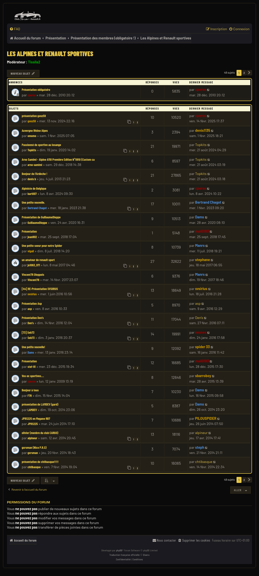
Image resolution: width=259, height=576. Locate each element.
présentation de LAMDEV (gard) (40, 404)
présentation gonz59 (34, 116)
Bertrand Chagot (37, 208)
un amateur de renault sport (38, 260)
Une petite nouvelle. (33, 202)
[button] (249, 72)
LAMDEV (32, 410)
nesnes (200, 332)
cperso (31, 95)
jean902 (32, 237)
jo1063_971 (33, 265)
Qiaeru (146, 554)
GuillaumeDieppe (37, 223)
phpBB (119, 550)
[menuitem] (14, 29)
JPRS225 (32, 424)
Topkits (31, 150)
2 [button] (244, 72)
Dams (199, 217)
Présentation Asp (32, 303)
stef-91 (31, 367)
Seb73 (30, 338)
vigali (30, 251)
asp (29, 309)
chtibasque (33, 467)
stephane (202, 260)
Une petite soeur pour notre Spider (42, 246)
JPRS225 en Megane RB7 (36, 419)
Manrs (200, 245)
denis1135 (202, 130)
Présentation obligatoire (36, 90)
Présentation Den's (33, 318)
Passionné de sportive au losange (41, 145)
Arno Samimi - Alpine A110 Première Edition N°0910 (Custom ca (58, 159)
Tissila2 (34, 62)
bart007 (32, 194)
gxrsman (32, 453)
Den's (30, 323)
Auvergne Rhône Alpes (35, 131)
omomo (31, 136)
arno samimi (34, 165)
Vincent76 (33, 280)
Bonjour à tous (30, 390)
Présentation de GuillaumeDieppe (41, 217)
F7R (29, 396)
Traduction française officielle (124, 554)
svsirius (32, 294)
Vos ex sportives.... (33, 376)
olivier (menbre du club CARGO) (40, 433)
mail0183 (202, 231)
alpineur (32, 438)
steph (199, 447)
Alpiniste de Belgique (34, 188)
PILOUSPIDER (205, 418)
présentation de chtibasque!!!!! (40, 462)
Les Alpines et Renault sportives (50, 53)
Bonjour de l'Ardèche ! (34, 174)
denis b (31, 179)
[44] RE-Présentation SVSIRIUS (40, 289)
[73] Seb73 (28, 332)
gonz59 (31, 121)
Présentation (29, 231)
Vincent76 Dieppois (33, 275)
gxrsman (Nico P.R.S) (34, 447)
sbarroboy (203, 376)
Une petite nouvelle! (33, 347)
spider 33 (202, 347)
